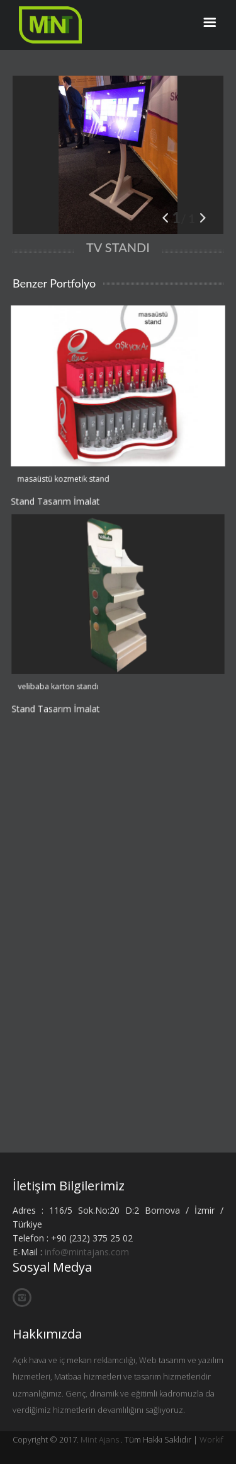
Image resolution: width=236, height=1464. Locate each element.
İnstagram (22, 1298)
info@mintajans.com (87, 1252)
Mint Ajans (100, 1439)
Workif (211, 1439)
